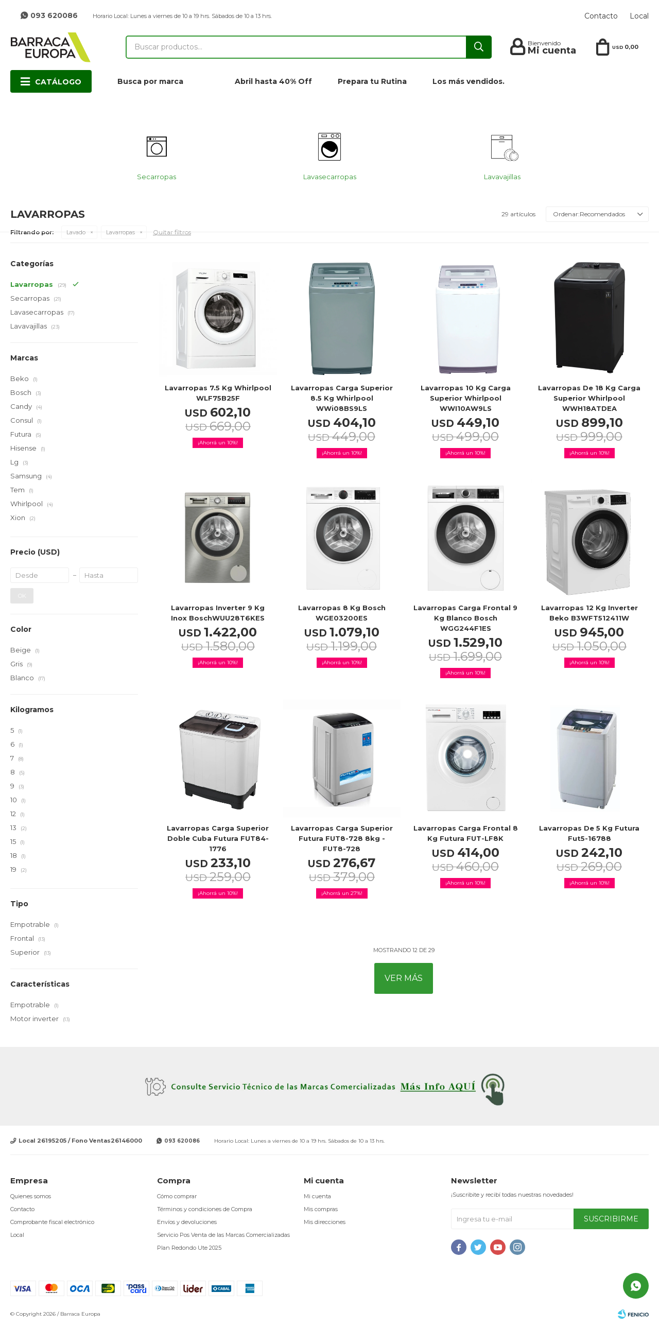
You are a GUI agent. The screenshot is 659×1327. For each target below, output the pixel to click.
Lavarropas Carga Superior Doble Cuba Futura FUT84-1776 (218, 838)
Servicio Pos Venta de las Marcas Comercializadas (223, 1234)
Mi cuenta (317, 1196)
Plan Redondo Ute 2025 (189, 1247)
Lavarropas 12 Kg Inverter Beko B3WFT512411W (589, 613)
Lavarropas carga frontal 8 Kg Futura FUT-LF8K (465, 833)
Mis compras (321, 1209)
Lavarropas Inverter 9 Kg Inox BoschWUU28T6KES (218, 613)
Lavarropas (120, 232)
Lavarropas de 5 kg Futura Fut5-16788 (589, 833)
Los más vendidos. (468, 81)
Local (639, 16)
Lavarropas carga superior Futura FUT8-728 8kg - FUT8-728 (342, 838)
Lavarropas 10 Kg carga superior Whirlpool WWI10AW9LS (466, 398)
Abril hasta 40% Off (273, 81)
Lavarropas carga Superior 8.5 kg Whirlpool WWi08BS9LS (342, 398)
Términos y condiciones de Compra (204, 1209)
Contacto (601, 16)
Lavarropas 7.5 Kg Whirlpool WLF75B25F (218, 393)
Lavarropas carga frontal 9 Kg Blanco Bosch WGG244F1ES (465, 618)
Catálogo (58, 82)
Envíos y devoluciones (187, 1222)
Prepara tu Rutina (372, 81)
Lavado (75, 232)
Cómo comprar (177, 1196)
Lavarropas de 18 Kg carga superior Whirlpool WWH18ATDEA (589, 398)
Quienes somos (30, 1196)
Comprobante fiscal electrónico (52, 1222)
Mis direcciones (324, 1222)
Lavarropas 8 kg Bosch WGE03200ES (342, 613)
